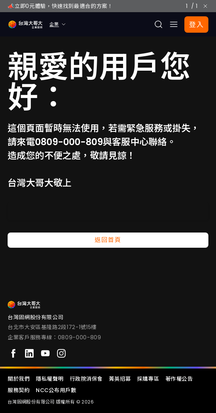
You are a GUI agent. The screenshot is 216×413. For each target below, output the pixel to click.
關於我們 (19, 378)
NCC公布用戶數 (56, 390)
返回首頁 (107, 240)
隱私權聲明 (50, 378)
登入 (196, 24)
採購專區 (148, 378)
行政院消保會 (86, 378)
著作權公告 (179, 378)
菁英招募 (120, 378)
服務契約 (19, 390)
